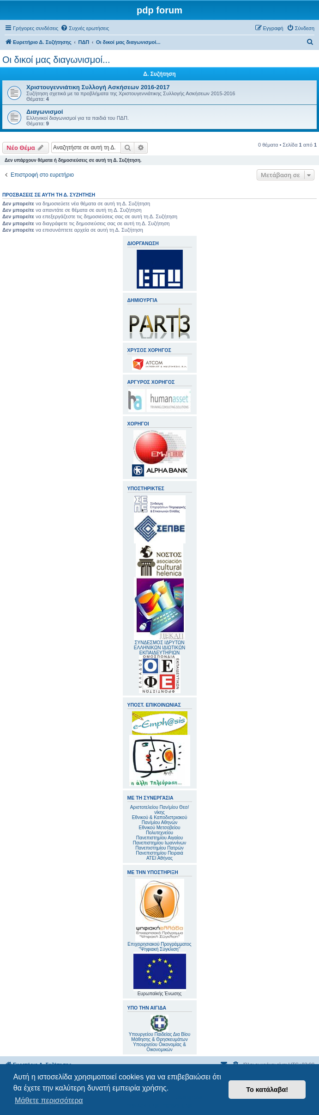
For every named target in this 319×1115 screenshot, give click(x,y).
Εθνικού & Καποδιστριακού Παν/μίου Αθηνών (159, 820)
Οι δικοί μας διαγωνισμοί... (56, 60)
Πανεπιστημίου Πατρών (159, 847)
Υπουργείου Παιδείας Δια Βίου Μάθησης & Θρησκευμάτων (159, 1037)
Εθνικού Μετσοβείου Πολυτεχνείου (160, 830)
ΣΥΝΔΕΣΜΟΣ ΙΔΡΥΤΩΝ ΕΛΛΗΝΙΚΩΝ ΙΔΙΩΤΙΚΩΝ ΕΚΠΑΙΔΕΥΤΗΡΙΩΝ (159, 647)
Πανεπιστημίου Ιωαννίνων (159, 842)
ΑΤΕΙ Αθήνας (159, 858)
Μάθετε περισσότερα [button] (49, 1100)
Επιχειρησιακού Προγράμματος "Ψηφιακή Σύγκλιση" (159, 915)
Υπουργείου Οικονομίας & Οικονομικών (159, 1047)
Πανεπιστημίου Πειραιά (159, 853)
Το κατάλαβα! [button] (267, 1089)
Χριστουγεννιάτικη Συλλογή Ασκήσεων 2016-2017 (98, 87)
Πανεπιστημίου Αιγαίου (159, 837)
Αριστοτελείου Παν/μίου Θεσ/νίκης (159, 810)
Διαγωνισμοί (44, 111)
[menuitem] (84, 28)
